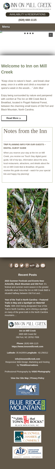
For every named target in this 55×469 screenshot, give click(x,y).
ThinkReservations (29, 365)
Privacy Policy (37, 378)
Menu (6, 26)
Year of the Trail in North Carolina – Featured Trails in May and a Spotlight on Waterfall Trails (26, 303)
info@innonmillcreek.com (27, 359)
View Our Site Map (20, 378)
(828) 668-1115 (27, 19)
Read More (12, 118)
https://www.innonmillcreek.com (27, 346)
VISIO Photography (41, 371)
